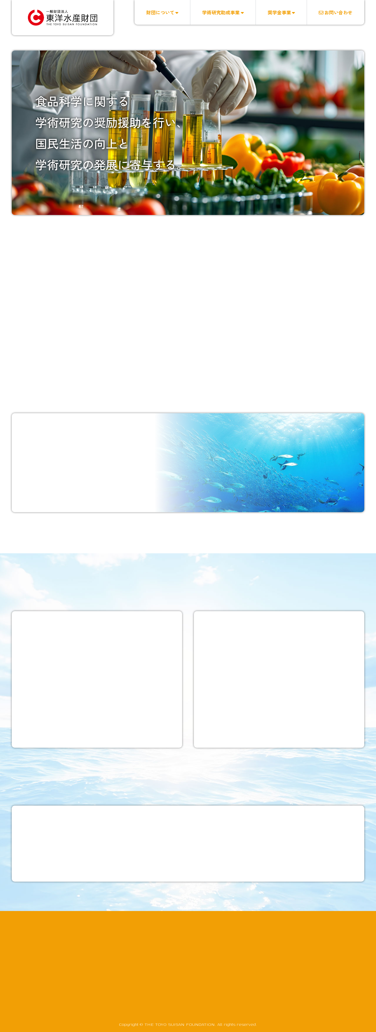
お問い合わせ (335, 12)
